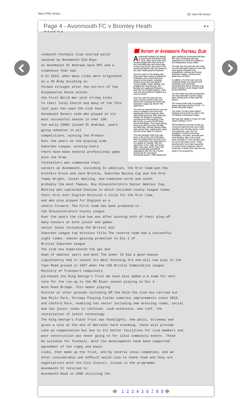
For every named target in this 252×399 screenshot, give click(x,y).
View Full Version (201, 14)
